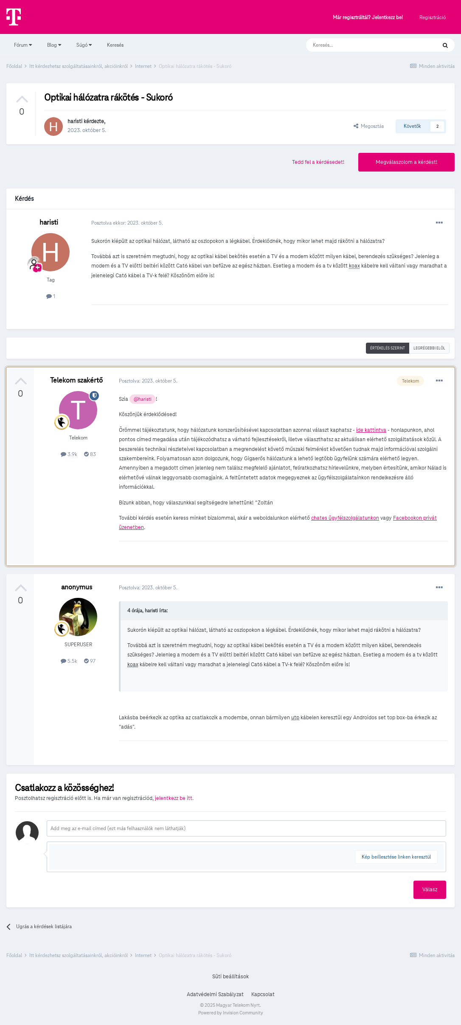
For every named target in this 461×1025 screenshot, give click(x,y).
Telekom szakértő (76, 380)
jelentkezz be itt (173, 798)
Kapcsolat (263, 994)
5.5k (69, 661)
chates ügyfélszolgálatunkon (345, 518)
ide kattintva (371, 430)
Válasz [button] (429, 889)
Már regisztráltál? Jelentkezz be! (368, 17)
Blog (54, 45)
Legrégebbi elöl (429, 348)
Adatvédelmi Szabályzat (215, 994)
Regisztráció (432, 17)
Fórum (23, 45)
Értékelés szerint (387, 348)
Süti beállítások (230, 976)
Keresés (115, 45)
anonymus (76, 587)
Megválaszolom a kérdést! (406, 162)
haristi (74, 121)
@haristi (143, 399)
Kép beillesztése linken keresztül (396, 856)
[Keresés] (362, 45)
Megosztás (369, 126)
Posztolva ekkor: (127, 223)
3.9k (69, 454)
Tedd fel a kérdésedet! (318, 162)
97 (90, 661)
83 (90, 454)
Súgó (84, 45)
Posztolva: (148, 380)
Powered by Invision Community (230, 1013)
